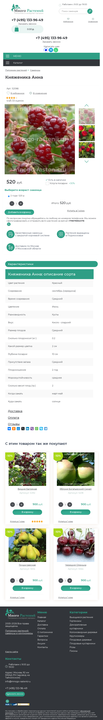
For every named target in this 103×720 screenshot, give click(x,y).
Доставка (15, 411)
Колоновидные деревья (83, 632)
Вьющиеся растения (81, 617)
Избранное (68, 21)
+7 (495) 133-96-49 (27, 20)
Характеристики (20, 264)
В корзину (27, 512)
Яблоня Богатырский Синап (76, 489)
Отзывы (14, 424)
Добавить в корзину (19, 212)
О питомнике (45, 632)
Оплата (13, 417)
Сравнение (93, 21)
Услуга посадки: (62, 183)
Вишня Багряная (27, 489)
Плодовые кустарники (82, 643)
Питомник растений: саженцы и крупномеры (19, 632)
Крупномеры (77, 636)
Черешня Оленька (75, 565)
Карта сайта (11, 651)
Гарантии (42, 636)
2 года (16, 196)
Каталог (41, 621)
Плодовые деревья (81, 639)
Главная (41, 617)
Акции (41, 643)
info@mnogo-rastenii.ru (18, 681)
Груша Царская (27, 565)
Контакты (42, 647)
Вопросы (42, 639)
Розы (72, 647)
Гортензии (75, 621)
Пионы (74, 651)
